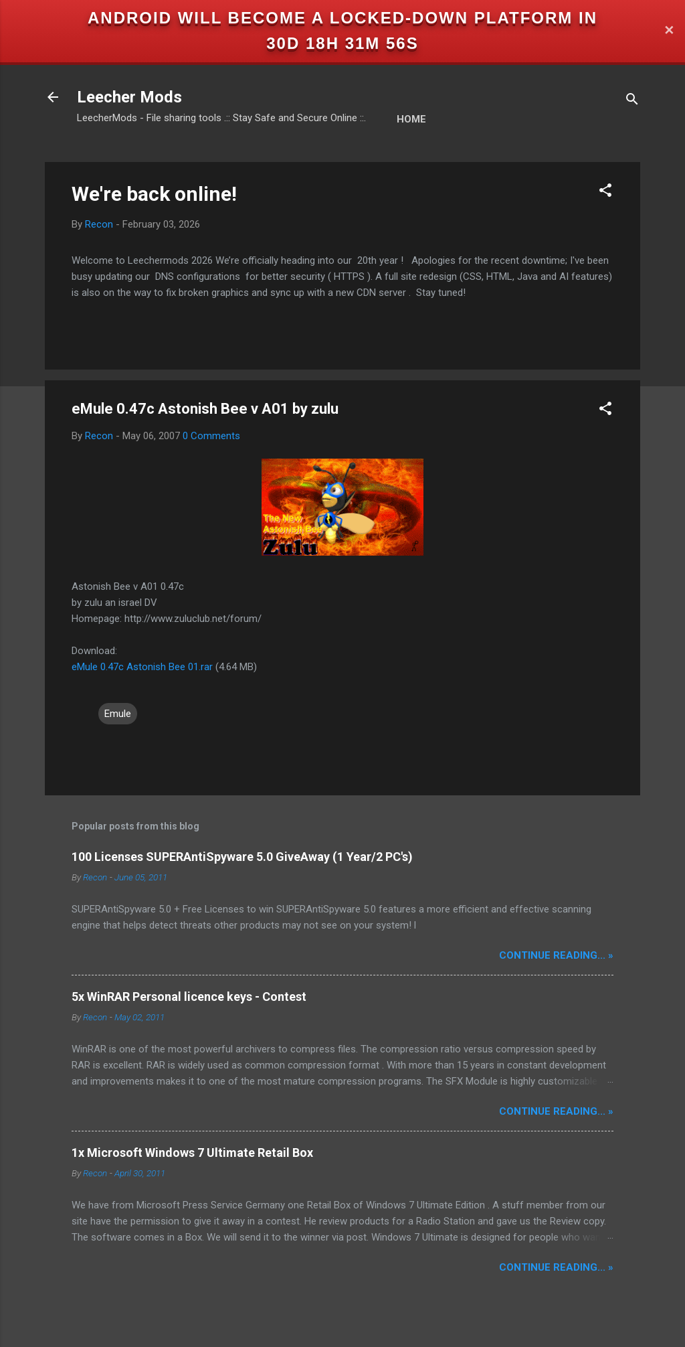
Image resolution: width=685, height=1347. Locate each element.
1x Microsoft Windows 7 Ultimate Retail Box (192, 1152)
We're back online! (154, 194)
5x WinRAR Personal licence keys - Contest (189, 996)
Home (411, 119)
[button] (605, 192)
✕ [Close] (669, 31)
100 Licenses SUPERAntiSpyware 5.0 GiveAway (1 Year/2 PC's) (242, 857)
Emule (117, 714)
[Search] (632, 101)
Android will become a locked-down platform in (342, 18)
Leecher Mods (129, 97)
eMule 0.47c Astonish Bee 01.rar (142, 667)
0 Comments (211, 436)
